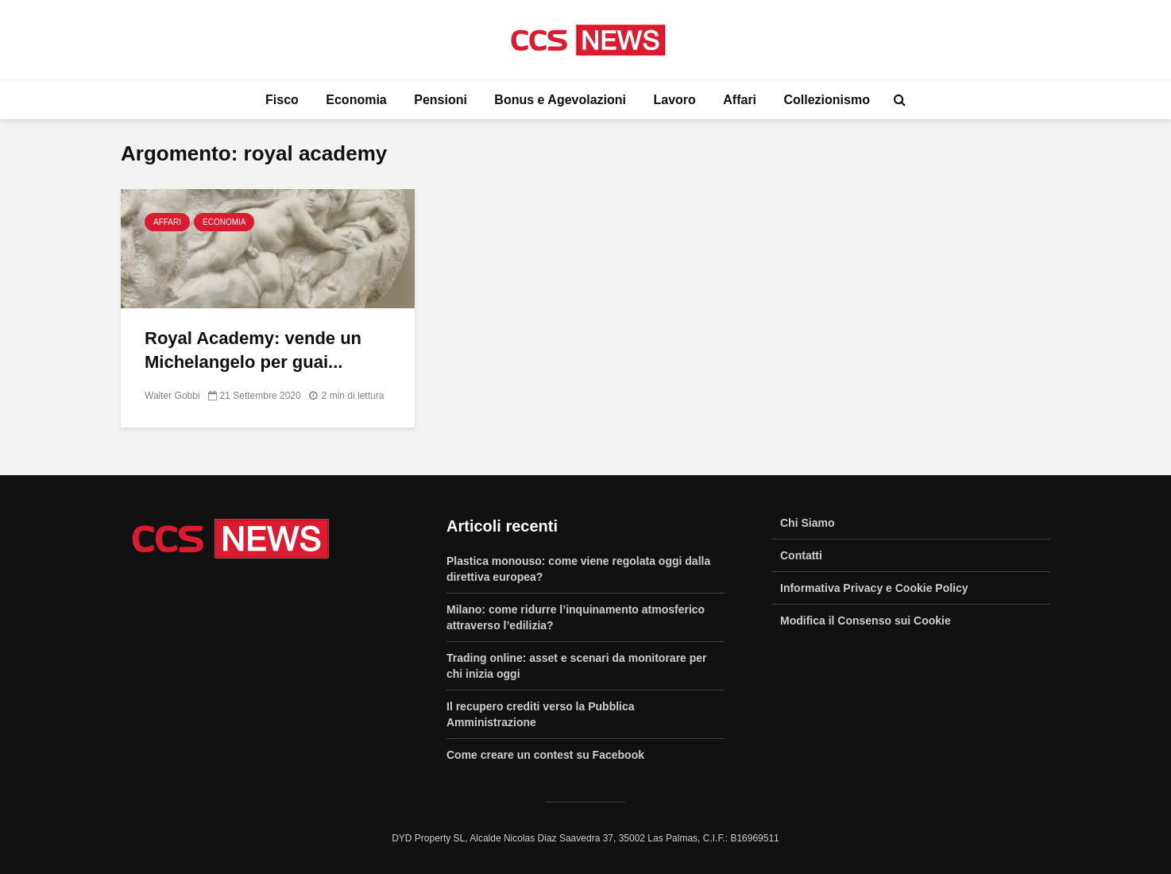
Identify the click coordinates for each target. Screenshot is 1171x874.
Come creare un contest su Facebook (545, 754)
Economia (356, 99)
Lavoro (674, 99)
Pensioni (440, 99)
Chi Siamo (807, 522)
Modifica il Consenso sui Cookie (865, 620)
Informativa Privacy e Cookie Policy (874, 588)
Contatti (801, 555)
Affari (739, 99)
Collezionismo (827, 99)
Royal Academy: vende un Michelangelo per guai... (253, 350)
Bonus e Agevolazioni (560, 99)
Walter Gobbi (172, 395)
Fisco (282, 99)
